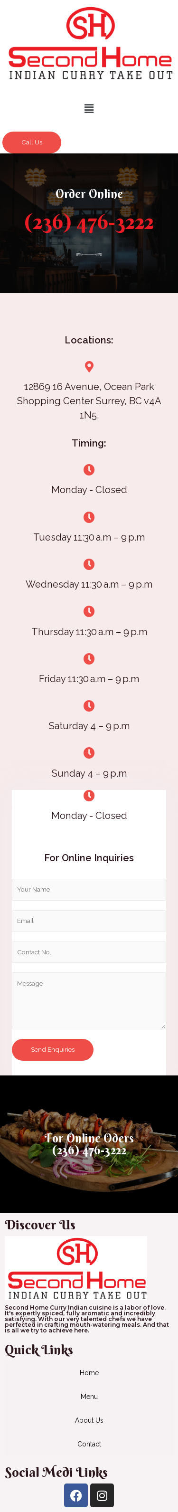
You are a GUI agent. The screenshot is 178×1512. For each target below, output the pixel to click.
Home (89, 1373)
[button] (89, 108)
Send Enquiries (53, 1049)
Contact (89, 1444)
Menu (89, 1396)
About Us (89, 1420)
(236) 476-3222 (89, 222)
